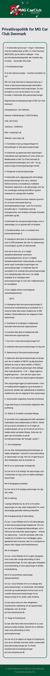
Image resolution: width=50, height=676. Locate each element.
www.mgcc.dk (18, 138)
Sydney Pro (30, 672)
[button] (22, 3)
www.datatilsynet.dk (15, 612)
